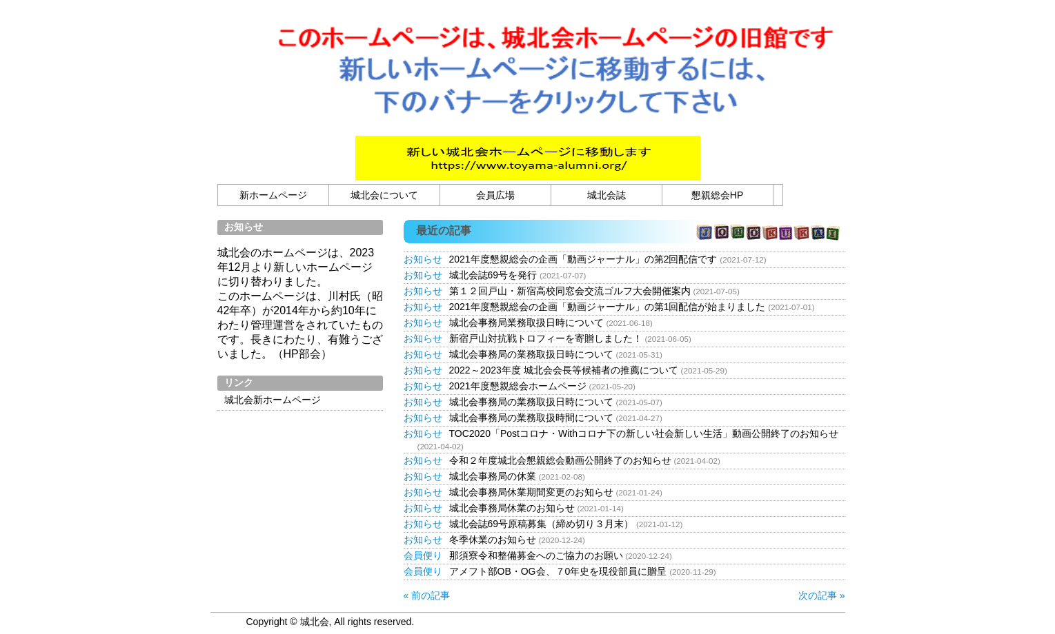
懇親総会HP (717, 195)
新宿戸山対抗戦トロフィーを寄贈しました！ (545, 338)
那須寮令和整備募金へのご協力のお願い (536, 555)
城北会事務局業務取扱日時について (526, 322)
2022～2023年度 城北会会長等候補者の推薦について (563, 370)
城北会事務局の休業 (492, 476)
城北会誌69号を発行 (493, 274)
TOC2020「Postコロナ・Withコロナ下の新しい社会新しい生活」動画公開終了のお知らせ (643, 433)
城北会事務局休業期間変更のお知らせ (531, 492)
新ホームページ (273, 195)
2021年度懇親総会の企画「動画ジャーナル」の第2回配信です (583, 259)
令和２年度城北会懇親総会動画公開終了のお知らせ (560, 460)
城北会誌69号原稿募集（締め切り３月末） (541, 523)
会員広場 (495, 195)
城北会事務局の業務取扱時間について (531, 417)
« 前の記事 (427, 595)
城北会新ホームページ (272, 399)
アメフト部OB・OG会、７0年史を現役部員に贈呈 (558, 571)
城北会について (384, 195)
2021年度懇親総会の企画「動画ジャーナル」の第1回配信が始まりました (607, 306)
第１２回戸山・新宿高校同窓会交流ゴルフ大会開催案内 (570, 290)
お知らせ (423, 259)
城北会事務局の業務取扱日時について (531, 354)
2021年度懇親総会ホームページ (517, 385)
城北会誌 (606, 195)
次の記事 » (821, 595)
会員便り (423, 555)
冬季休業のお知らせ (492, 539)
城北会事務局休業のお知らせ (512, 507)
